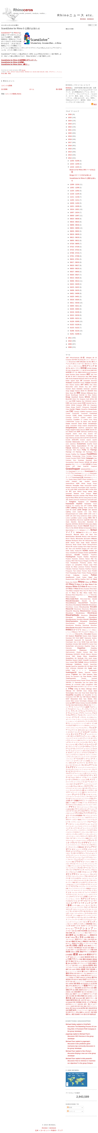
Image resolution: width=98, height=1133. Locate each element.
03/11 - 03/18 (75, 303)
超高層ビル (91, 996)
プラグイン (52, 71)
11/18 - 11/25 (75, 194)
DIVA (87, 430)
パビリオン (73, 838)
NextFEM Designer (81, 548)
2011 (70, 338)
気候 (93, 941)
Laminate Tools (92, 507)
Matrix (95, 524)
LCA (85, 511)
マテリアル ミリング (84, 886)
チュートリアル (78, 794)
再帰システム (79, 965)
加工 (86, 933)
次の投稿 (4, 89)
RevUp (68, 582)
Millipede (94, 538)
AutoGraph (87, 388)
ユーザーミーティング (80, 903)
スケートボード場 (79, 788)
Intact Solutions (17, 71)
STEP (67, 668)
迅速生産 (82, 977)
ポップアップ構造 (70, 882)
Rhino (81, 581)
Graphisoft (94, 466)
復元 (87, 1008)
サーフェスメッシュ (84, 771)
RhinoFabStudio (72, 615)
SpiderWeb (81, 666)
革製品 (73, 937)
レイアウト (88, 915)
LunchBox (74, 518)
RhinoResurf (93, 623)
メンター (91, 896)
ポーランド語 (72, 880)
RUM (77, 638)
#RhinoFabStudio (74, 357)
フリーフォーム (87, 865)
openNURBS (93, 552)
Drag (95, 431)
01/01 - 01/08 (75, 334)
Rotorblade (69, 638)
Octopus (81, 552)
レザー (76, 919)
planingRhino (78, 564)
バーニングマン (73, 830)
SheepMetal (93, 650)
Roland (94, 636)
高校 (72, 963)
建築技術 (88, 957)
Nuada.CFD (78, 550)
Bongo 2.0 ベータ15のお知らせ (80, 175)
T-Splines (74, 674)
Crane (95, 417)
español (95, 439)
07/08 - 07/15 (75, 253)
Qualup (84, 577)
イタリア (89, 715)
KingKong (68, 505)
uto (79, 686)
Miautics (73, 538)
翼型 (73, 1014)
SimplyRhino (93, 656)
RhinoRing (78, 625)
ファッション (90, 853)
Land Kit (68, 509)
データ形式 (89, 800)
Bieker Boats (69, 393)
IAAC (75, 489)
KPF (85, 505)
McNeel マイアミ (74, 530)
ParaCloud (93, 556)
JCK (67, 499)
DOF (78, 431)
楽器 (85, 937)
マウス (78, 884)
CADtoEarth (88, 401)
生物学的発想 (89, 981)
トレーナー (84, 822)
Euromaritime (93, 442)
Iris (82, 497)
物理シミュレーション (80, 1010)
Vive (95, 695)
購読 (94, 104)
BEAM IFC (84, 391)
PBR (72, 561)
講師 (69, 963)
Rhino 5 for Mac (82, 584)
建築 (75, 954)
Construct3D (75, 413)
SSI (88, 666)
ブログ (71, 869)
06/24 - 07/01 (75, 259)
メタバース (87, 892)
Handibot (87, 481)
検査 (92, 957)
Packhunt (85, 554)
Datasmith (74, 423)
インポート (88, 723)
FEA (8, 71)
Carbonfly (88, 403)
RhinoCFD (69, 611)
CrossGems (69, 419)
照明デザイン (80, 973)
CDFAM (73, 405)
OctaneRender (74, 552)
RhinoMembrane (71, 619)
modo (82, 542)
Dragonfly (68, 433)
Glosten (68, 466)
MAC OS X (92, 518)
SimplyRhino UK (71, 658)
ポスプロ (83, 880)
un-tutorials (77, 684)
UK (72, 684)
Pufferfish (76, 575)
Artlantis (81, 386)
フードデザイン (92, 855)
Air (71, 376)
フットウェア (79, 859)
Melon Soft (84, 534)
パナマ (77, 836)
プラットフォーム (89, 863)
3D (93, 357)
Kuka (95, 506)
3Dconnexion (72, 361)
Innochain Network (72, 493)
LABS (68, 507)
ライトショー (73, 907)
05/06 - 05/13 (75, 281)
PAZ (92, 558)
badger (72, 391)
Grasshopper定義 (77, 477)
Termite (68, 676)
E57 (96, 433)
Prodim (79, 573)
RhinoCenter (77, 609)
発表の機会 (83, 1006)
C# (96, 399)
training (78, 680)
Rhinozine (94, 627)
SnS (46, 71)
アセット (79, 709)
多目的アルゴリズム (88, 990)
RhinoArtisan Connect (72, 607)
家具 (67, 935)
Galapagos (90, 458)
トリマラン (73, 822)
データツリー (71, 796)
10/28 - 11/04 (75, 203)
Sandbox (94, 638)
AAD (92, 370)
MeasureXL (69, 534)
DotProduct (84, 431)
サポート (79, 777)
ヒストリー (79, 849)
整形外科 (75, 979)
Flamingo (93, 450)
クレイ (72, 758)
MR (71, 546)
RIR (67, 636)
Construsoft (84, 413)
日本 (73, 1002)
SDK (80, 644)
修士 (83, 971)
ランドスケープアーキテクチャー (81, 911)
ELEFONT (86, 437)
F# (89, 446)
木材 (92, 1012)
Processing (73, 573)
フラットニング (80, 863)
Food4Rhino (92, 454)
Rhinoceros (93, 609)
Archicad (69, 382)
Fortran (95, 456)
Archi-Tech (94, 380)
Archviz (82, 382)
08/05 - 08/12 (75, 240)
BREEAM (94, 397)
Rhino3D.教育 (89, 601)
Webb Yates (83, 699)
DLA (67, 431)
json (95, 499)
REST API (89, 579)
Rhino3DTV (93, 603)
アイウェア (77, 707)
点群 (73, 998)
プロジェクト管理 (75, 872)
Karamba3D (70, 504)
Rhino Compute (74, 590)
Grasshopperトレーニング (81, 473)
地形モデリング (89, 994)
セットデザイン (89, 790)
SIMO (73, 656)
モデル (93, 899)
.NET (67, 357)
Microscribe (79, 538)
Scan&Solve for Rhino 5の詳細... (13, 62)
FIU (88, 450)
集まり (87, 971)
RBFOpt (77, 579)
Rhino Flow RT (84, 590)
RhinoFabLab (92, 613)
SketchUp (69, 660)
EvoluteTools (81, 444)
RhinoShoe (94, 625)
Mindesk (68, 540)
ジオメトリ (90, 779)
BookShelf (75, 397)
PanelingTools (70, 557)
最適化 (90, 965)
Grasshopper (73, 468)
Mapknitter (69, 524)
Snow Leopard (70, 662)
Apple (77, 380)
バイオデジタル (92, 830)
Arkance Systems (74, 384)
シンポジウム (72, 786)
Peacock (80, 561)
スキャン (80, 786)
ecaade (77, 435)
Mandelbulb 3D (92, 522)
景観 (77, 952)
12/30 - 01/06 (75, 161)
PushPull (85, 575)
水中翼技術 (88, 977)
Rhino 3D (88, 582)
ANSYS (87, 378)
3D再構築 (94, 368)
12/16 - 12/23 (75, 167)
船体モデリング (78, 985)
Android (75, 378)
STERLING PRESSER (76, 668)
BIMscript (90, 393)
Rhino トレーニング (84, 595)
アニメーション (73, 713)
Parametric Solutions (78, 558)
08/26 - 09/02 (75, 231)
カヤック (79, 750)
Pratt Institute (77, 571)
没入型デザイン (71, 1012)
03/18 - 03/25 (75, 300)
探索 (88, 992)
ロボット (77, 924)
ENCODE (94, 437)
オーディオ (77, 738)
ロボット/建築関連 (86, 924)
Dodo (74, 431)
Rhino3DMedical (71, 603)
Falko (87, 448)
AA (83, 370)
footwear (68, 456)
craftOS (89, 417)
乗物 (67, 975)
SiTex (85, 658)
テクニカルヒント (79, 804)
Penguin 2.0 (87, 561)
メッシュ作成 (82, 896)
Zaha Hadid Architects (77, 705)
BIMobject (83, 393)
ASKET (95, 386)
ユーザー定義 (76, 905)
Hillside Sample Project (89, 483)
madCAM (87, 520)
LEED (85, 513)
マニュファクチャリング (75, 888)
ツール (88, 794)
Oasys (67, 552)
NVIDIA (91, 550)
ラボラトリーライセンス (79, 909)
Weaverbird (74, 699)
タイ (86, 792)
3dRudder (83, 361)
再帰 (73, 965)
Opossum (69, 554)
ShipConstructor (70, 652)
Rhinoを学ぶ (79, 634)
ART (82, 385)
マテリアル (74, 886)
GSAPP (79, 479)
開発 (81, 935)
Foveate (68, 458)
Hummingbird (81, 487)
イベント (76, 717)
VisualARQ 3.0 (89, 695)
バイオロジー (76, 832)
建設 (70, 954)
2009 (70, 344)
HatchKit (94, 481)
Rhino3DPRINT (83, 603)
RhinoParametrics (72, 621)
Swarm (80, 672)
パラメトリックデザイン (80, 843)
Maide (92, 520)
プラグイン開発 (89, 861)
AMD (67, 378)
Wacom (88, 697)
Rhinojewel (69, 617)
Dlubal (71, 431)
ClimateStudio (92, 409)
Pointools (94, 567)
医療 (79, 930)
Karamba (93, 502)
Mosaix (85, 544)
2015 (70, 149)
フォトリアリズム (87, 857)
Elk (90, 437)
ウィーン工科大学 (84, 725)
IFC (70, 491)
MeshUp (84, 536)
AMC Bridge (93, 376)
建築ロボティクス (75, 957)
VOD (74, 697)
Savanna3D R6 (79, 640)
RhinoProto (82, 623)
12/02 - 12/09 (75, 187)
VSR (84, 697)
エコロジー (71, 732)
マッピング (94, 884)
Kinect (95, 503)
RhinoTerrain (70, 627)
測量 (76, 990)
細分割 (80, 967)
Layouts (80, 511)
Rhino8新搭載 (77, 605)
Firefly (84, 450)
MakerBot (73, 522)
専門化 (71, 985)
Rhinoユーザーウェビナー (80, 632)
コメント (71, 1111)
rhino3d (94, 599)
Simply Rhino (82, 656)
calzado (79, 403)
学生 (82, 937)
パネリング (83, 836)
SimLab (68, 656)
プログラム (88, 869)
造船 (95, 988)
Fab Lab (94, 446)
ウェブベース (72, 730)
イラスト (83, 717)
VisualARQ (69, 695)
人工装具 (77, 977)
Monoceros (69, 544)
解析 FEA (76, 935)
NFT (88, 548)
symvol (68, 674)
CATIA (68, 405)
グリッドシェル (72, 756)
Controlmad (93, 413)
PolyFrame (75, 569)
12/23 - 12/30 (75, 164)
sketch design (93, 658)
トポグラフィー (90, 817)
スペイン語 (80, 790)
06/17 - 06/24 (75, 262)
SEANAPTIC (85, 644)
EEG (81, 437)
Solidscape (69, 664)
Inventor (82, 495)
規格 (95, 943)
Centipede (79, 405)
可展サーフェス (92, 933)
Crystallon (76, 419)
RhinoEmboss (80, 613)
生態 (71, 981)
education (77, 437)
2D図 (82, 357)
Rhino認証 (87, 634)
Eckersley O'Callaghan (86, 435)
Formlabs (89, 456)
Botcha (81, 397)
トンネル (77, 824)
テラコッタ (89, 815)
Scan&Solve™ (6, 33)
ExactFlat (89, 444)
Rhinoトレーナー (87, 630)
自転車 (74, 969)
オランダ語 (92, 740)
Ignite (74, 491)
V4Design (89, 689)
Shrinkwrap (69, 654)
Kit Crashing (76, 505)
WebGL (90, 699)
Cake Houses (73, 403)
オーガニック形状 (90, 736)
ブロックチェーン (84, 874)
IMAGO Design (82, 491)
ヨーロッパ (44, 1130)
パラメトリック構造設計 (76, 847)
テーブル (84, 802)
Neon (89, 546)
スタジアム (88, 788)
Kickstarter (87, 503)
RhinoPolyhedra (70, 623)
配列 (79, 1006)
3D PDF (74, 359)
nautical (75, 546)
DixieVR (92, 429)
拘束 (80, 959)
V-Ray (70, 689)
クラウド (85, 752)
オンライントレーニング (86, 744)
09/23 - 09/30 (75, 219)
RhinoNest (93, 619)
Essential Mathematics (73, 442)
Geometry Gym (91, 460)
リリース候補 (76, 915)
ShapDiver (87, 646)
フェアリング (70, 857)
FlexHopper (89, 452)
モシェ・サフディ (75, 899)
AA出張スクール (72, 372)
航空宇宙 (87, 961)
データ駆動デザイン (78, 800)
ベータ (68, 878)
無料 (81, 1012)
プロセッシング (87, 872)
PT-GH (68, 575)
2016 (70, 145)
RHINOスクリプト (74, 630)
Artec (91, 384)
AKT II (75, 376)
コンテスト (89, 763)
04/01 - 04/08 (75, 293)
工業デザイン (73, 959)
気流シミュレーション (87, 943)
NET (67, 548)
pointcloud (81, 567)
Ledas (81, 513)
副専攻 (83, 1008)
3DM (77, 361)
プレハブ (94, 867)
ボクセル (78, 880)
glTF (74, 466)
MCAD (76, 528)
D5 (81, 421)
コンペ (94, 769)
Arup (86, 386)
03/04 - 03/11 (75, 306)
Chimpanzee (85, 407)
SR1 (85, 666)
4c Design (73, 370)
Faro (91, 448)
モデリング (85, 899)
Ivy (92, 497)
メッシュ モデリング (89, 894)
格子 (69, 937)
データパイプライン (80, 796)
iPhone (91, 495)
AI (66, 376)
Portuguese (69, 571)
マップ (68, 886)
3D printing (80, 359)
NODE (67, 550)
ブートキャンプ (84, 855)
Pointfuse (87, 567)
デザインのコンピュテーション (85, 809)
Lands (74, 509)
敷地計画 (75, 1008)
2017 (70, 142)
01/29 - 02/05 (75, 321)
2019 (70, 136)
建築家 (82, 957)
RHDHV (75, 582)
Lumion (68, 518)
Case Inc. (94, 403)
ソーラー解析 (81, 792)
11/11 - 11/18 (75, 197)
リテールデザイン (79, 913)
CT (81, 419)
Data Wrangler (92, 421)
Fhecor (79, 450)
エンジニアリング (78, 734)
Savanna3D (69, 640)
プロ (67, 869)
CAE (67, 403)
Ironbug (85, 497)
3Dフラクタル (78, 366)
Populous (94, 569)
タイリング (91, 792)
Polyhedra (82, 569)
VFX (74, 691)
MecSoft (76, 534)
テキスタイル (92, 802)
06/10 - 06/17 (75, 265)
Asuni (73, 388)
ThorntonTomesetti (71, 680)
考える (79, 961)
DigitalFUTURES (75, 429)
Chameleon (93, 405)
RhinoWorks (87, 627)
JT (66, 501)
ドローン (71, 824)
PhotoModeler (74, 562)
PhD (92, 561)
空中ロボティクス (85, 949)
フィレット (76, 855)
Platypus (85, 564)
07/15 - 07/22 (75, 250)
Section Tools (93, 644)
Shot (95, 652)
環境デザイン (79, 939)
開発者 (92, 935)
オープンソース (85, 738)
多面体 (81, 990)
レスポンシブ (82, 919)
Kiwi (82, 505)
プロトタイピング (90, 876)
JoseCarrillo (90, 499)
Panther (86, 556)
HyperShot (93, 487)
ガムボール (74, 750)
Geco (74, 460)
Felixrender (69, 450)
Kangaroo (72, 502)
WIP (73, 703)
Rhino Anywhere (84, 588)
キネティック (72, 752)
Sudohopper (93, 670)
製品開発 (85, 983)
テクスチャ (69, 804)
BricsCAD (69, 399)
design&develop (92, 425)
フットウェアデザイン (90, 859)
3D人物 (68, 370)
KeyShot (79, 504)
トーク (69, 817)
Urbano (76, 686)
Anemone (81, 378)
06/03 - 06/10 (75, 268)
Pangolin (79, 556)
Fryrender (73, 458)
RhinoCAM (69, 609)
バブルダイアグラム (81, 840)
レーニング (71, 919)
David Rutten (82, 423)
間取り (86, 939)
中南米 (53, 1130)
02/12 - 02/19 (75, 315)
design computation (71, 425)
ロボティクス (75, 926)
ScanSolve (69, 644)
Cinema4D (93, 407)
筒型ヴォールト (91, 1000)
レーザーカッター (81, 917)
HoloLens (69, 485)
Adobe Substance (81, 374)
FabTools (82, 448)
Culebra (86, 419)
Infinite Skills (92, 491)
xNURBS (94, 703)
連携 (91, 1014)
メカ (69, 892)
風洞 (79, 1008)
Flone (95, 452)
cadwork (94, 401)
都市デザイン (90, 998)
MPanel (68, 546)
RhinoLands (80, 617)
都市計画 (73, 1000)
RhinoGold (93, 615)
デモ (83, 815)
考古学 (83, 961)
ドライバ (84, 819)
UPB (71, 686)
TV (73, 682)
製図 (75, 983)
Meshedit (78, 536)
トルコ (78, 822)
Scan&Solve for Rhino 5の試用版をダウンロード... (19, 60)
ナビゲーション (85, 824)
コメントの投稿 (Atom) (13, 94)
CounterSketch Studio (90, 415)
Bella (95, 391)
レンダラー (80, 922)
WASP (67, 699)
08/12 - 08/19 (75, 237)
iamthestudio (81, 489)
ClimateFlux (84, 409)
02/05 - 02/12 (75, 318)
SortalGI (86, 664)
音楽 (67, 933)
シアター (85, 777)
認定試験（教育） (83, 1004)
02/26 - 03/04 (75, 309)
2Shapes (89, 357)
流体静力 (78, 1014)
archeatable (86, 380)
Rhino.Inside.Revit (72, 599)
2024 (70, 121)
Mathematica (89, 524)
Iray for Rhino (70, 497)
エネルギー (87, 732)
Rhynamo (94, 634)
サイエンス (90, 773)
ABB (79, 372)
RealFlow (83, 579)
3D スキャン (87, 359)
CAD (73, 401)
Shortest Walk (87, 652)
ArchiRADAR (76, 382)
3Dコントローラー (78, 363)
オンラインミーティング (74, 746)
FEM (74, 450)
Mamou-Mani (81, 522)
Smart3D (86, 660)
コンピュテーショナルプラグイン (87, 767)
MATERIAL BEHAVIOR (78, 524)
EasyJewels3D (70, 435)
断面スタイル (93, 992)
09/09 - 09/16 (75, 225)
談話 (71, 994)
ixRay (95, 497)
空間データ (73, 949)
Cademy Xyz (80, 401)
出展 (91, 971)
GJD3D (88, 464)
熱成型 (72, 1006)
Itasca (89, 497)
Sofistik (80, 662)
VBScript (68, 691)
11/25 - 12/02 (75, 191)
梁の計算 (87, 1014)
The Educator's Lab (76, 676)
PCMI (76, 561)
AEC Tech (94, 374)
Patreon (87, 558)
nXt (96, 550)
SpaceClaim (93, 664)
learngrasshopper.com (72, 513)
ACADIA (83, 372)
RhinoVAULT (79, 627)
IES (67, 491)
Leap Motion (93, 511)
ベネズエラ (85, 878)
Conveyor (68, 415)
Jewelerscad (83, 499)
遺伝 (76, 930)
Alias (87, 376)
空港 (78, 949)
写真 (87, 969)
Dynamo (90, 433)
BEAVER (90, 391)
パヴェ (83, 832)
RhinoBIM (93, 607)
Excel (95, 444)
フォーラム (78, 857)
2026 (70, 114)
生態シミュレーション (79, 981)
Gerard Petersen (79, 462)
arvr (90, 386)
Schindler (75, 644)
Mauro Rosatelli (78, 526)
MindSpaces (75, 540)
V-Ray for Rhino (79, 689)
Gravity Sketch (73, 479)
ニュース (94, 824)
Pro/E (67, 573)
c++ (67, 401)
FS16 (78, 458)
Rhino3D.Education (72, 601)
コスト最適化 (86, 760)
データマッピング (81, 798)
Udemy (91, 682)
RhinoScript (86, 625)
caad (70, 401)
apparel (73, 380)
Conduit (68, 413)
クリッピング (81, 756)
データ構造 (72, 802)
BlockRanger (74, 395)
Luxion (80, 518)
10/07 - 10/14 (75, 212)
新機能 (83, 975)
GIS (84, 464)
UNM (95, 684)
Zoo (90, 705)
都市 (84, 998)
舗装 (89, 1010)
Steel (91, 666)
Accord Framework (91, 372)
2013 (70, 155)
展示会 (69, 998)
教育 (81, 945)
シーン (90, 777)
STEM (95, 666)
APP (93, 378)
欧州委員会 (94, 930)
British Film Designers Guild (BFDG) (83, 399)
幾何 (70, 941)
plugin (91, 564)
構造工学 (73, 961)
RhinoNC (86, 619)
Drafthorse (91, 431)
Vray (80, 697)
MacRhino (73, 520)
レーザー (71, 917)
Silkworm (88, 654)
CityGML (72, 409)
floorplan (68, 454)
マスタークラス (85, 884)
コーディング (78, 760)
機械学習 (74, 941)
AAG (95, 370)
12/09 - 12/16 (75, 184)
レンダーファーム (72, 922)
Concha (95, 411)
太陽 (72, 992)
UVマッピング (84, 686)
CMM (67, 411)
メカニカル (74, 892)
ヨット (88, 905)
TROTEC (68, 682)
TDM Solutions (88, 674)
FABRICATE (75, 448)
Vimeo (85, 691)
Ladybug (74, 507)
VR (78, 697)
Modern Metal (75, 542)
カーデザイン (87, 746)
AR (81, 380)
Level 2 (94, 513)
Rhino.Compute (70, 597)
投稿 (69, 1107)
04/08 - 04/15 (75, 290)
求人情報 (73, 945)
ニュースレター (70, 826)
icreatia (91, 489)
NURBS (85, 550)
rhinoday (94, 611)
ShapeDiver (81, 648)
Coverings (68, 417)
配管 (76, 1006)
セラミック (74, 792)
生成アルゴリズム (89, 979)
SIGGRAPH (77, 654)
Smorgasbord (93, 660)
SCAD (83, 642)
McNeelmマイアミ (85, 530)
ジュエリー (78, 784)
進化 (86, 975)
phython (90, 562)
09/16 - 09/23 (75, 222)
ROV (74, 638)
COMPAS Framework (86, 411)
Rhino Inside (88, 592)
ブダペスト (70, 859)
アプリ (81, 713)
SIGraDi (83, 654)
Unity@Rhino (89, 684)
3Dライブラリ (75, 368)
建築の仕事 (82, 954)
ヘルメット (91, 878)
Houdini (95, 485)
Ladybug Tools (82, 507)
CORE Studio (77, 415)
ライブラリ (80, 907)
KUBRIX (90, 505)
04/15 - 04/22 (75, 287)
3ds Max (88, 361)
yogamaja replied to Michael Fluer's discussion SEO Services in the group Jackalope (80, 1036)
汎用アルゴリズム (92, 1006)
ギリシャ (79, 752)
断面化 (67, 994)
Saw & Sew (77, 642)
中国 (70, 996)
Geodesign (81, 460)
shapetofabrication (71, 650)
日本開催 (78, 1002)
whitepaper (90, 701)
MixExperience (89, 540)
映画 (85, 931)
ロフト (71, 924)
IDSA (95, 489)
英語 (89, 930)
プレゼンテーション (84, 868)
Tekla (95, 674)
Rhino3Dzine (69, 605)
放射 (95, 1010)
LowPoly (94, 516)
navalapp (80, 546)
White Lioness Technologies (79, 701)
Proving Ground (92, 573)
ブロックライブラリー (78, 876)
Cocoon (76, 411)
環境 (88, 937)
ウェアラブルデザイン (82, 727)
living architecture (82, 516)
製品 (82, 983)
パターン (92, 832)
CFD (84, 405)
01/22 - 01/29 (75, 324)
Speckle (68, 666)
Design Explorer (82, 425)
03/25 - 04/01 (75, 296)
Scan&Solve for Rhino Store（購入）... (15, 64)
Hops (81, 485)
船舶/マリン (89, 986)
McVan (95, 532)
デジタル (75, 811)
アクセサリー (72, 709)
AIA (69, 376)
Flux (78, 454)
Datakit (68, 423)
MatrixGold (69, 526)
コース (92, 759)
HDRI (77, 483)
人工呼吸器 (70, 977)
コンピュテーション (72, 769)
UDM (95, 682)
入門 (88, 1002)
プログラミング (78, 870)
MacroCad (80, 520)
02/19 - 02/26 (75, 312)
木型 (86, 1012)
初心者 (95, 971)
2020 (70, 133)
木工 (88, 1012)
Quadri (78, 577)
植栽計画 (71, 975)
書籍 (67, 973)
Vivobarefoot (69, 697)
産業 (87, 967)
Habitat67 (74, 481)
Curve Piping (93, 419)
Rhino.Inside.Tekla (85, 599)
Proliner (84, 573)
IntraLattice (76, 495)
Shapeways (83, 650)
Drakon (75, 433)
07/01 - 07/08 (75, 256)
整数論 (80, 979)
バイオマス (69, 832)
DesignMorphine (71, 428)
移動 (73, 930)
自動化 (78, 969)
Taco (80, 674)
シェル (83, 779)
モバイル (74, 901)
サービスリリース (72, 771)
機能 (90, 941)
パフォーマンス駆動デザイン (85, 838)
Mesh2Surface (70, 536)
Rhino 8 (77, 589)
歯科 (67, 969)
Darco (85, 421)
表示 (71, 1008)
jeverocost (76, 499)
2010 (70, 341)
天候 (95, 996)
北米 (37, 1130)
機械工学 (80, 941)
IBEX (87, 489)
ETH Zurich (84, 442)
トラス (89, 819)
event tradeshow (71, 444)
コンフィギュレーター (85, 769)
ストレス (73, 790)
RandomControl (70, 579)
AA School (87, 370)
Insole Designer (86, 493)
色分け (79, 975)
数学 (93, 977)
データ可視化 (90, 798)
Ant (90, 378)
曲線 (89, 947)
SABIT (82, 638)
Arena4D (94, 382)
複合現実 (92, 1008)
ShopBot (78, 652)
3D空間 (89, 368)
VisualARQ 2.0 (79, 695)
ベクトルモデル (76, 878)
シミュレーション (87, 782)
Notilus (72, 550)
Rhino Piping (75, 595)
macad (67, 520)
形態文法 (73, 951)
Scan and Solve (38, 71)
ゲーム (88, 758)
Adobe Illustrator (70, 374)
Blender (68, 395)
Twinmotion (78, 682)
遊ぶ (70, 1014)
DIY (96, 429)
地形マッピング (78, 994)
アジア (60, 1130)
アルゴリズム (88, 713)
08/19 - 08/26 (75, 234)
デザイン (72, 807)
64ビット (79, 370)
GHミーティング (77, 464)
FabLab (68, 448)
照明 (75, 973)
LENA (89, 513)
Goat (79, 466)
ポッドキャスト (92, 880)
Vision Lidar (77, 693)
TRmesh (88, 680)
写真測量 (92, 969)
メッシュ (80, 894)
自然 (70, 969)
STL (85, 668)
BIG (75, 393)
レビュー (90, 919)
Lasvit (74, 511)
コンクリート (81, 763)
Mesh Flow (93, 534)
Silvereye (94, 654)
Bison (95, 393)
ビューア (83, 851)
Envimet (82, 439)
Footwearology (76, 456)
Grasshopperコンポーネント (76, 471)
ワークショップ (83, 928)
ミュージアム (87, 890)
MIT (84, 540)
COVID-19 (76, 417)
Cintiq (67, 409)
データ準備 (79, 802)
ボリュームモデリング (83, 882)
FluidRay (73, 454)
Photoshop (83, 562)
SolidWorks (78, 664)
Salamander (87, 638)
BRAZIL (87, 397)
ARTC (86, 385)
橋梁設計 (79, 947)
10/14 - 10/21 (75, 209)
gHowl (95, 462)
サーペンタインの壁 (80, 773)
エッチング (78, 732)
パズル (87, 832)
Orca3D (77, 555)
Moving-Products (92, 544)
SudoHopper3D (71, 672)
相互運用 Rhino (86, 987)
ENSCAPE (75, 439)
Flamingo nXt (80, 452)
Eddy (95, 435)
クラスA (91, 752)
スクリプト (89, 786)
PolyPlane (88, 569)
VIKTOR (79, 691)
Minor (80, 540)
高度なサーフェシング (80, 963)
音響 (70, 933)
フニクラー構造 (70, 861)
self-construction (79, 646)
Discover (82, 429)
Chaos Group (70, 407)
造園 (92, 987)
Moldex (88, 542)
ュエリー (82, 905)
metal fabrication (92, 536)
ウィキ (91, 725)
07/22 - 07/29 (75, 247)
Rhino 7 (71, 589)
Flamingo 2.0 (70, 452)
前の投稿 (59, 89)
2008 (70, 347)
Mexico (68, 538)
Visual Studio (85, 693)
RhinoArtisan (93, 605)
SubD (90, 668)
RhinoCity (76, 611)
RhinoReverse (70, 625)
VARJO (95, 689)
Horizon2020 (88, 485)
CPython (83, 417)
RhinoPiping (93, 621)
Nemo (85, 546)
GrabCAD (86, 466)
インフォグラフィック (77, 723)
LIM (71, 516)
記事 (67, 945)
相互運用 (78, 987)
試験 (95, 967)
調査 (86, 996)
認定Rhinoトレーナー (72, 1004)
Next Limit (72, 548)
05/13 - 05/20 (75, 278)
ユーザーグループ (84, 901)
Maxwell (86, 526)
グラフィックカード (78, 754)
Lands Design (82, 510)
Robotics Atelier (87, 636)
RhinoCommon (85, 611)
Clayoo (78, 409)
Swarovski (87, 672)
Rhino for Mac (77, 592)
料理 (82, 1014)
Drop (85, 433)
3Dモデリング (88, 366)
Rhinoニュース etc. (75, 15)
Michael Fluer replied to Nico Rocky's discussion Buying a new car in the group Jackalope (81, 1053)
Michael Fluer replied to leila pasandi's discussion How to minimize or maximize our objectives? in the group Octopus (80, 1061)
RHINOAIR (85, 605)
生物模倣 (70, 983)
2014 (70, 152)
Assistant (68, 388)
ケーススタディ (79, 759)
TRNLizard (94, 680)
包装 (92, 1010)
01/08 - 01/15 (75, 331)
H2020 (67, 481)
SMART (80, 660)
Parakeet (68, 558)
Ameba (71, 378)
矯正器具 (85, 947)
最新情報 (85, 965)
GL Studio (94, 464)
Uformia (68, 684)
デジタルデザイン (84, 811)
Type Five (85, 682)
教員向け (71, 947)
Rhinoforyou (84, 615)
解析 (6, 73)
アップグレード (87, 709)
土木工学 (83, 1000)
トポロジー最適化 (77, 819)
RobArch (71, 636)
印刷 (82, 930)
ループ (82, 915)
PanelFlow (94, 554)
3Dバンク (71, 366)
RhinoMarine (93, 617)
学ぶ (77, 937)
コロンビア (72, 763)
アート (71, 707)
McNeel (68, 88)
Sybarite (94, 672)
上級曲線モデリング (91, 973)
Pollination (68, 569)
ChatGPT (78, 407)
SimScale (80, 658)
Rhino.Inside (92, 597)
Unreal (68, 686)
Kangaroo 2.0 (83, 501)
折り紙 (90, 983)
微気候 (67, 1008)
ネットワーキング (77, 828)
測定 (73, 990)
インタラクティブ (81, 721)
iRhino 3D (78, 497)
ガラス (84, 750)
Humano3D (74, 487)
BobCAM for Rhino (85, 395)
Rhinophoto (83, 621)
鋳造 (72, 996)
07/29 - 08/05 (75, 243)
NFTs (91, 548)
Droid (80, 433)
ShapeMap (94, 648)
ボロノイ (73, 884)
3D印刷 (83, 368)
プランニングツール (76, 865)
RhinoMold (80, 619)
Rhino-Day (94, 595)
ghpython (68, 464)
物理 (70, 1010)
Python (94, 575)
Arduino (88, 382)
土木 (78, 1000)
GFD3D (87, 462)
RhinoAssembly (84, 607)
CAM (83, 403)
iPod (95, 495)
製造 (78, 983)
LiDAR (67, 516)
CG (88, 405)
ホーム (31, 89)
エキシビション (83, 730)
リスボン (71, 913)
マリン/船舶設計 (86, 888)
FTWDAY (83, 458)
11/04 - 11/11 (75, 200)
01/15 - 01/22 (75, 328)
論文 (94, 1014)
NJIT (95, 548)
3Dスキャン (89, 363)
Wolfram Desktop (80, 703)
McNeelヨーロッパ (84, 532)
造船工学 (69, 990)
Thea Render (87, 676)
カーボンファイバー (76, 748)
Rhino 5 (16, 33)
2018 (70, 139)
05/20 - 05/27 (75, 275)
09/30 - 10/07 (75, 215)
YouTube (68, 705)
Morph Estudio (77, 544)
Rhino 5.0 (28, 71)
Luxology (85, 518)
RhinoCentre (85, 609)
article (76, 386)
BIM (78, 393)
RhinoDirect (69, 613)
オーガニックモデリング (76, 736)
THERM (94, 676)
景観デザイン (84, 952)
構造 (9, 73)
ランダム (89, 909)
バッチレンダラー (78, 834)
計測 (67, 954)
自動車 (83, 969)
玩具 (92, 939)
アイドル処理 (84, 707)
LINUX (74, 516)
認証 (95, 1002)
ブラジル (72, 863)
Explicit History (71, 446)
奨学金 (71, 973)
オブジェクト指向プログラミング (80, 740)
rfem (71, 582)
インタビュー (71, 721)
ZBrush (86, 705)
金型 (69, 949)
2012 (70, 158)
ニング (90, 826)
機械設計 (86, 941)
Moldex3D (94, 542)
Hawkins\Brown (70, 483)
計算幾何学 (93, 951)
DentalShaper (92, 423)
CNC (71, 411)
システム (78, 781)
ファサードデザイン (78, 853)
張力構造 (78, 996)
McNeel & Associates (85, 528)
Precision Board (86, 571)
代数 (82, 992)
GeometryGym (70, 462)
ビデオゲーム (91, 849)
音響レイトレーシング (78, 933)
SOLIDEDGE (93, 662)
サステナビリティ (86, 775)
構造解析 (89, 959)
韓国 (89, 939)
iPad (86, 495)
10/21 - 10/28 (75, 206)
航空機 (92, 961)
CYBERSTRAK (70, 421)
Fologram (83, 454)
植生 (75, 975)
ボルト (92, 882)
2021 (70, 130)
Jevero (71, 499)
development (89, 427)
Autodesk (79, 388)
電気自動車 (79, 998)
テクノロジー (89, 804)
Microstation (87, 538)
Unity (83, 684)
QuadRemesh (70, 577)
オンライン (89, 742)
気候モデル (75, 943)
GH (91, 462)
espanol (88, 439)
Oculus (86, 552)
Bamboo (77, 391)
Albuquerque (81, 376)
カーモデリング (88, 748)
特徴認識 (69, 1002)
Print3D (94, 571)
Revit (95, 579)
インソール (72, 719)
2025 (70, 117)
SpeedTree (74, 666)
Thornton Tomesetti (89, 678)
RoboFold (78, 636)
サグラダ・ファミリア (73, 775)
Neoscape (94, 546)
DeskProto (81, 427)
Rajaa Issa (92, 577)
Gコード (94, 479)
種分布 (79, 971)
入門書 (91, 1002)
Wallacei (94, 697)
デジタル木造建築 (76, 815)
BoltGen (94, 395)
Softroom (86, 662)
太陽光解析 (77, 992)
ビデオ (84, 849)
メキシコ (81, 892)
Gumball (89, 479)
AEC (88, 374)
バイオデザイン (82, 830)
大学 (85, 992)
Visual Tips (93, 693)
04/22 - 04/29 (75, 284)
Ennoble (68, 439)
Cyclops (77, 421)
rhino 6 (84, 586)
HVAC (87, 487)
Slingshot (75, 660)
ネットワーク (87, 828)
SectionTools (70, 646)
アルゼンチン (82, 715)
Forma (83, 456)
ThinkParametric (71, 678)
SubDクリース (79, 670)
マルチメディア (78, 890)
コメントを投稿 (6, 85)
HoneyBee (76, 485)
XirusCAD (88, 703)
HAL (81, 481)
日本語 (84, 1002)
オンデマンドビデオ (79, 742)
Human (68, 487)
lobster (89, 516)
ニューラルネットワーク (81, 826)
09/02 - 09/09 (75, 228)
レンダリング (89, 922)
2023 (70, 124)
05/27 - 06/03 (75, 272)
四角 (90, 967)
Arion (67, 384)
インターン (79, 719)
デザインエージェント (83, 807)
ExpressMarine (82, 446)
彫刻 (82, 996)
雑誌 (84, 967)
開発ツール (86, 935)
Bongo (68, 397)
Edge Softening (70, 437)
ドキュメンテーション (78, 817)
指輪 (93, 967)
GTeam (84, 479)
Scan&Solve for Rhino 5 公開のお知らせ (20, 28)
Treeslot (83, 680)
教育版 (85, 945)
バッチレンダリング (89, 834)
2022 (70, 127)
